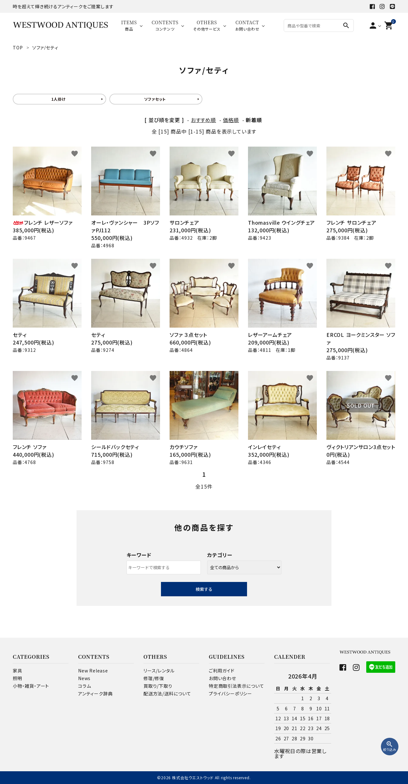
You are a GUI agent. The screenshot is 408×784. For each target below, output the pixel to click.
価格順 (231, 120)
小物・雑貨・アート (31, 686)
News (84, 678)
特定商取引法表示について (236, 686)
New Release (93, 670)
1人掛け (58, 99)
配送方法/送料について (167, 693)
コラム (84, 686)
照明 (17, 678)
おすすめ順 (203, 120)
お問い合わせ (222, 678)
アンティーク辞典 (95, 693)
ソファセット (155, 99)
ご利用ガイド (222, 670)
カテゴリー (219, 555)
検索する (204, 589)
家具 (17, 670)
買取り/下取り (157, 686)
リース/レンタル (158, 670)
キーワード (139, 555)
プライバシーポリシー (230, 693)
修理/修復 (153, 678)
